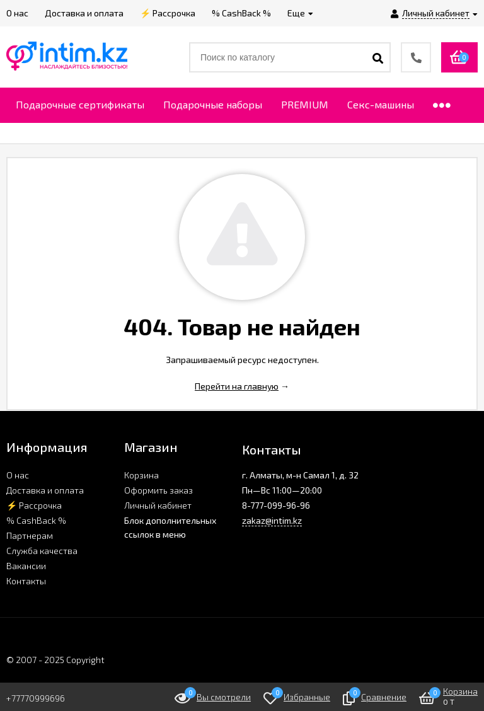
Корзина (141, 475)
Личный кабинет (158, 505)
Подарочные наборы (212, 104)
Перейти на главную (237, 386)
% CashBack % (36, 520)
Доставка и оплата (45, 490)
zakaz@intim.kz (272, 520)
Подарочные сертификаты (80, 104)
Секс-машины (380, 104)
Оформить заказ (158, 490)
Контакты (26, 580)
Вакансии (26, 565)
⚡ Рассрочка (34, 505)
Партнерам (29, 535)
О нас (17, 475)
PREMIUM (304, 104)
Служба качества (42, 550)
